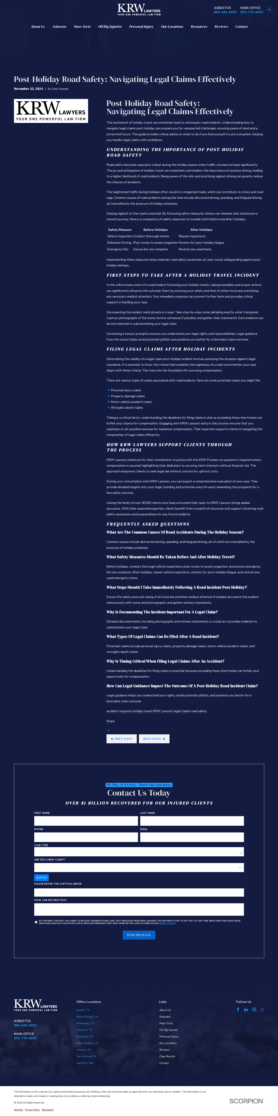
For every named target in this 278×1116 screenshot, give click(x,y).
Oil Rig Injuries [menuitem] (110, 26)
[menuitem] (18, 1110)
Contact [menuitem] (241, 26)
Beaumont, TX (85, 1023)
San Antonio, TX (86, 1056)
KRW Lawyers (163, 711)
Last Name (147, 813)
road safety (199, 711)
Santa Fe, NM (84, 1063)
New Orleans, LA (87, 1043)
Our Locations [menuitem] (172, 26)
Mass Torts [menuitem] (82, 26)
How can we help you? (50, 900)
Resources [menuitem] (199, 26)
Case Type (41, 845)
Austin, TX (83, 1010)
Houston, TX (84, 1030)
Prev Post (122, 739)
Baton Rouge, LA (87, 1016)
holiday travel (142, 711)
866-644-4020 (225, 12)
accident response (119, 711)
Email (144, 829)
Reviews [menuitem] (221, 26)
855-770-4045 (251, 12)
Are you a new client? (49, 860)
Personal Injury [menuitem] (141, 26)
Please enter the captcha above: (58, 884)
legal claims (182, 711)
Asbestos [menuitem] (59, 26)
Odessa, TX (83, 1050)
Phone (38, 829)
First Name (41, 813)
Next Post (154, 739)
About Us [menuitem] (37, 26)
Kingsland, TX (85, 1036)
